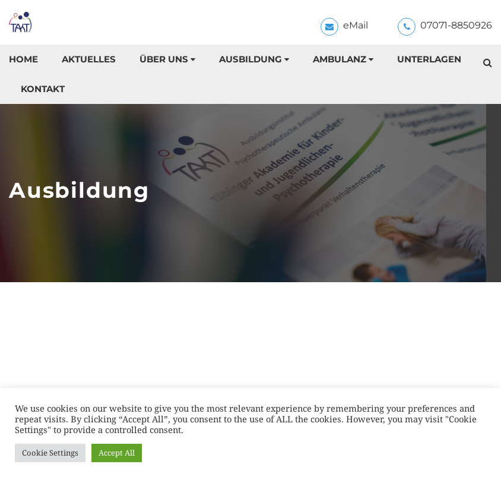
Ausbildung (250, 59)
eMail (355, 25)
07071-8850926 (456, 25)
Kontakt (43, 88)
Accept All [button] (117, 452)
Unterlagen (429, 59)
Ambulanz (339, 59)
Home (23, 59)
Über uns (163, 59)
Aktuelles (89, 59)
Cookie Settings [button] (50, 452)
